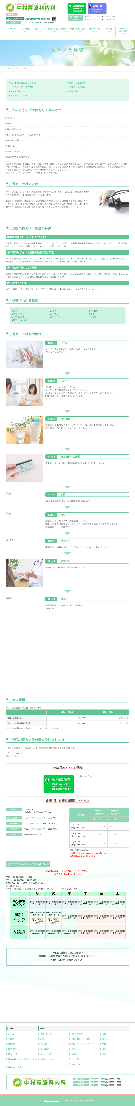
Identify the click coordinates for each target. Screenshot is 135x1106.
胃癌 (73, 1048)
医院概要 (12, 1048)
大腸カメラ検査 (67, 30)
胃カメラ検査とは (77, 83)
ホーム (13, 30)
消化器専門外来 (46, 1048)
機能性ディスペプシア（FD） (83, 1043)
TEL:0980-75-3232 (92, 20)
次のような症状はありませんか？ (25, 83)
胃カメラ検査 (54, 30)
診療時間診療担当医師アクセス (122, 32)
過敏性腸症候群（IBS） (81, 1038)
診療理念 (12, 1043)
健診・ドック (40, 30)
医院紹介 (26, 30)
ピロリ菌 (75, 1058)
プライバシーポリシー (51, 1100)
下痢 (104, 1043)
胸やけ (105, 1038)
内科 (42, 1038)
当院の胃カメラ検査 (19, 95)
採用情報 (108, 30)
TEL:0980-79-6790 (92, 17)
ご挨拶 (11, 1038)
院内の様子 (13, 1053)
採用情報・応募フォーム (18, 1066)
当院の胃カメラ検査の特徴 (22, 87)
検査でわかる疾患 (77, 87)
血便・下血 (76, 1063)
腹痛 (104, 1053)
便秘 (104, 1048)
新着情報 (11, 14)
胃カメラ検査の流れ (19, 91)
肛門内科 (44, 1043)
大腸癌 (74, 1053)
